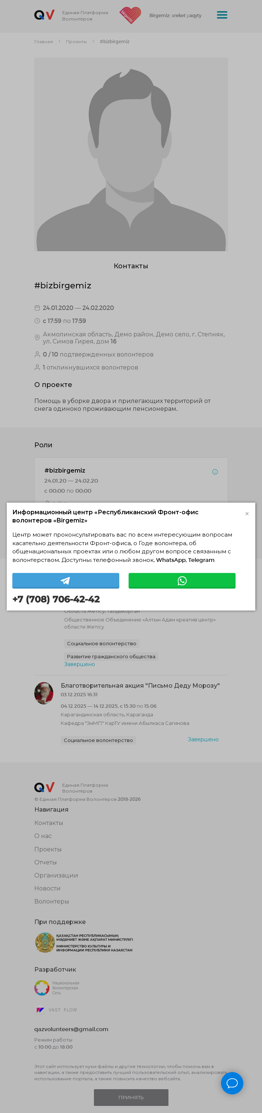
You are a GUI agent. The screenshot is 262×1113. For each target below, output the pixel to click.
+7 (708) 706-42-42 (56, 599)
